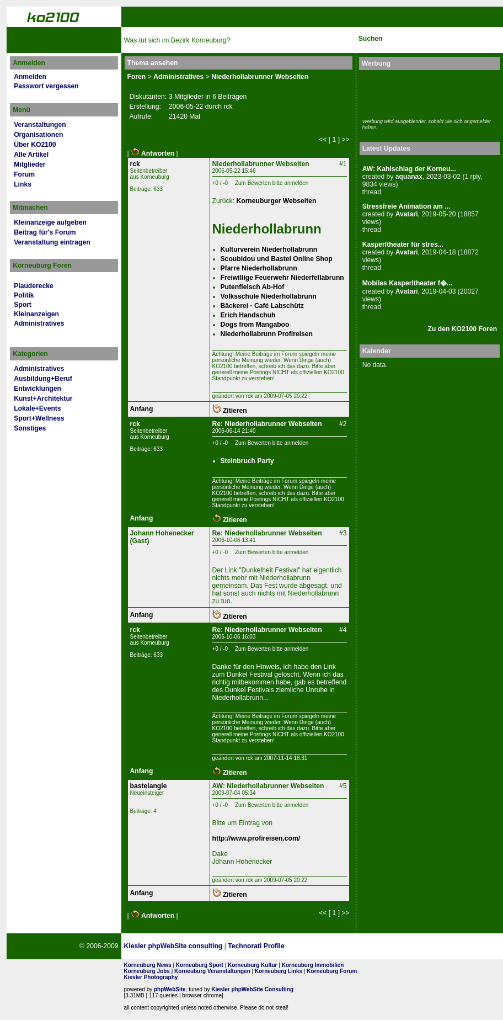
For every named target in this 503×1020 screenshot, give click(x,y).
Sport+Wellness (39, 418)
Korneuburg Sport (199, 965)
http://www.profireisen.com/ (256, 838)
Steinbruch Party (247, 461)
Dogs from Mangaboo (255, 324)
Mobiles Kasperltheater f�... (407, 283)
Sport (22, 305)
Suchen (370, 38)
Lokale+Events (37, 408)
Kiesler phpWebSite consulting (173, 946)
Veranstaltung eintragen (52, 242)
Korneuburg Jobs (147, 971)
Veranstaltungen (40, 125)
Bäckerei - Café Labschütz (262, 306)
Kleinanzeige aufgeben (50, 222)
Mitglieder (29, 164)
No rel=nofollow (380, 946)
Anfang (141, 409)
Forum (24, 174)
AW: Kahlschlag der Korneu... (409, 169)
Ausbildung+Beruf (43, 378)
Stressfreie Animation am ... (406, 206)
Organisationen (38, 135)
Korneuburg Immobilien (313, 965)
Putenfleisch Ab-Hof (253, 287)
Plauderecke (33, 286)
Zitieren (229, 411)
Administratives (39, 323)
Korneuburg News (148, 965)
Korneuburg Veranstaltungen (212, 971)
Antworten (152, 153)
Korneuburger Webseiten (276, 201)
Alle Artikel (31, 154)
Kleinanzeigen (36, 314)
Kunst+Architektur (43, 398)
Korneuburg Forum (332, 971)
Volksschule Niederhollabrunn (269, 296)
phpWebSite (170, 989)
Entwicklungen (37, 388)
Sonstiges (30, 428)
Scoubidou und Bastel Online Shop (277, 259)
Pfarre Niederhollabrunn (259, 268)
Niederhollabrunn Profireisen (267, 334)
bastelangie (148, 786)
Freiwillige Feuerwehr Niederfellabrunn (282, 277)
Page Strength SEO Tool (326, 946)
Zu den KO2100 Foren (462, 329)
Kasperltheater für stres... (402, 244)
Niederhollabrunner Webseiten (259, 77)
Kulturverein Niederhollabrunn (269, 249)
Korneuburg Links (278, 971)
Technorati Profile (256, 946)
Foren (136, 77)
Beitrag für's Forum (45, 232)
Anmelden (30, 77)
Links (22, 184)
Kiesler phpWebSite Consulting (252, 989)
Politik (24, 295)
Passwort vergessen (46, 86)
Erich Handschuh (248, 315)
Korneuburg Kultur (252, 965)
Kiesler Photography (151, 977)
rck (135, 164)
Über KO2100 (35, 144)
